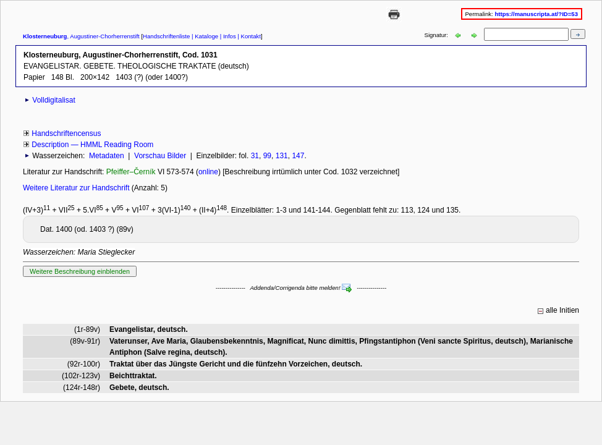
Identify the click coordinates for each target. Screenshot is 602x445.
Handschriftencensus (66, 133)
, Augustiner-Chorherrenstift (81, 36)
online (208, 171)
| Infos (227, 36)
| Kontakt (248, 36)
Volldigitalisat (53, 100)
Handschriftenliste (166, 36)
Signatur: (437, 35)
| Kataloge (204, 36)
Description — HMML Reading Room (92, 144)
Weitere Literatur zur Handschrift (77, 188)
